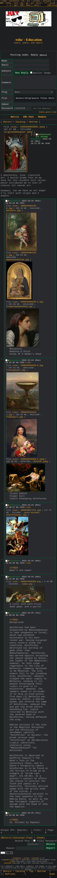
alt (28, 1)
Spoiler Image (41, 73)
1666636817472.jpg (31, 510)
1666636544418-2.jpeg (32, 459)
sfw (22, 1)
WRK (1, 3)
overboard (14, 1)
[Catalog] (18, 838)
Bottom (33, 122)
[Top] (29, 838)
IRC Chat (28, 117)
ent (32, 3)
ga (27, 3)
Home (52, 874)
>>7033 (14, 568)
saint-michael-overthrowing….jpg (23, 513)
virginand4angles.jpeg (18, 132)
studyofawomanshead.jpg (19, 306)
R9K (22, 5)
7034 (22, 563)
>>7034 (28, 507)
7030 (47, 143)
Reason (10, 848)
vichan (26, 858)
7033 (22, 507)
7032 (22, 362)
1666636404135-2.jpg (32, 302)
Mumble (42, 117)
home (4, 1)
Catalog (20, 122)
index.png (27, 584)
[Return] (43, 55)
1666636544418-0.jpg (32, 365)
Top (31, 871)
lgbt (16, 5)
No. (43, 143)
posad (52, 3)
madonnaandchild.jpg (17, 260)
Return (7, 122)
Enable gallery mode (47, 112)
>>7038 (28, 363)
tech (16, 3)
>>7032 (14, 620)
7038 (22, 615)
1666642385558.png (31, 581)
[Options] (52, 5)
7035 (22, 579)
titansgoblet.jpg (15, 370)
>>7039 (28, 563)
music (39, 3)
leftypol (47, 1)
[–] (33, 134)
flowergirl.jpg (14, 417)
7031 (22, 203)
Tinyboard (16, 858)
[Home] (41, 838)
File (40, 841)
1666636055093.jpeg (32, 127)
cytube (36, 1)
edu (22, 3)
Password (50, 841)
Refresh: (14, 874)
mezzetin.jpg (13, 210)
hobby (8, 3)
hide (14, 127)
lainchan (35, 858)
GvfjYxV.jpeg (40, 461)
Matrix (15, 117)
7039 (22, 815)
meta (37, 5)
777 (45, 3)
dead (28, 5)
